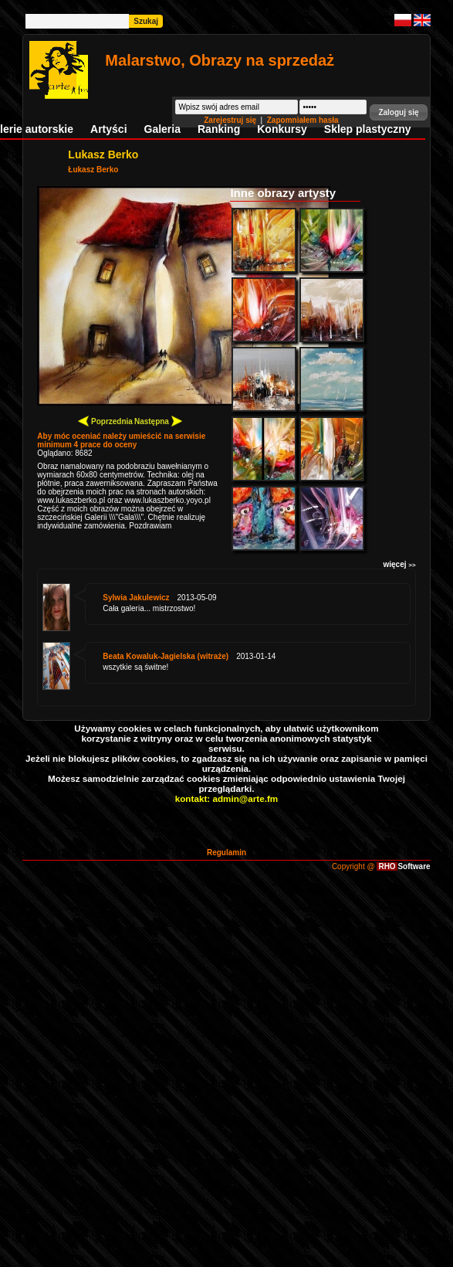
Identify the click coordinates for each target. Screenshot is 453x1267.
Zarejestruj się (231, 120)
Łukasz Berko (93, 169)
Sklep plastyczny (367, 129)
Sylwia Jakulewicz (136, 597)
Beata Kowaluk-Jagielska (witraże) (165, 656)
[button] (398, 112)
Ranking (219, 129)
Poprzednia (105, 421)
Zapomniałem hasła (303, 120)
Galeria (162, 129)
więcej (399, 564)
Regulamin (226, 852)
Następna (158, 421)
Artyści (108, 129)
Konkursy (282, 129)
